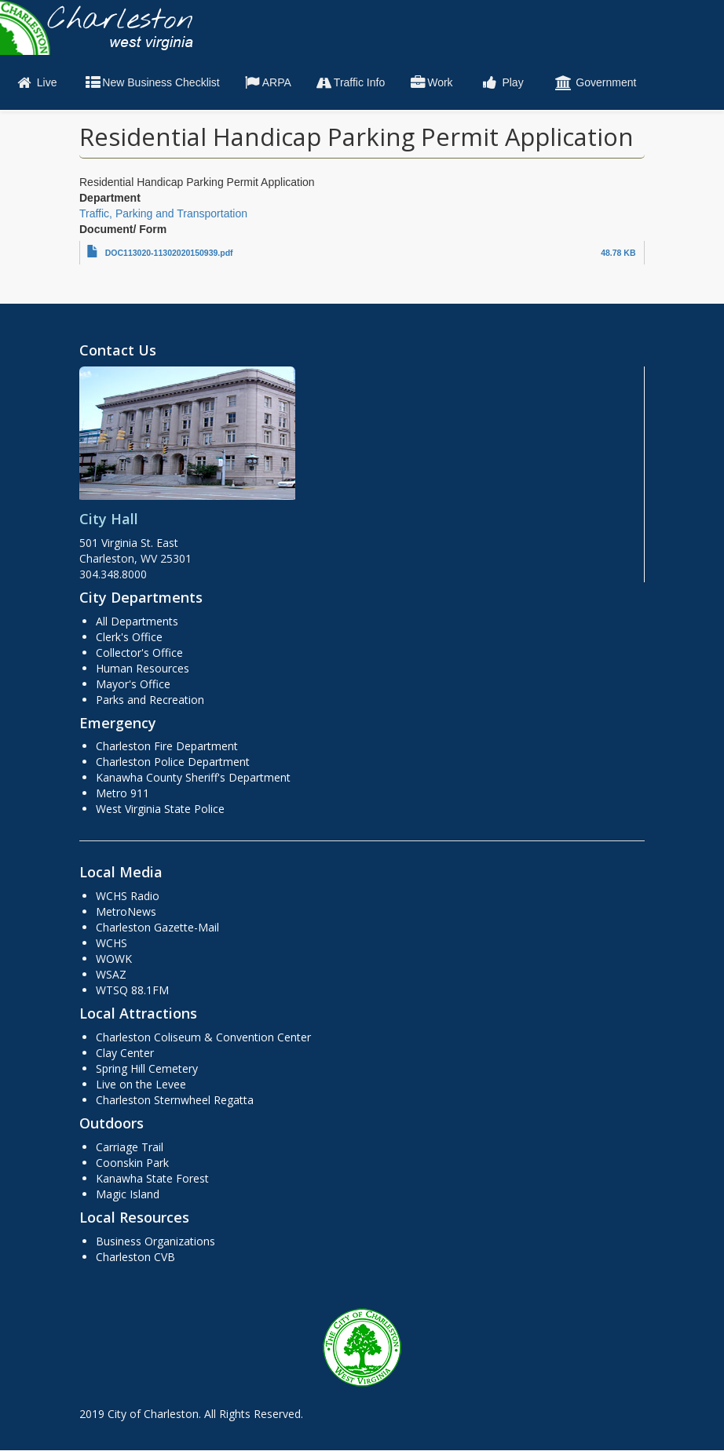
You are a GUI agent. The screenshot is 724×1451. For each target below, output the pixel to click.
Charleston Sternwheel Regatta (175, 1099)
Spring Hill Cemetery (147, 1068)
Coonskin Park (132, 1162)
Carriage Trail (129, 1146)
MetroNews (126, 911)
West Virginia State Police (160, 808)
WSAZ (111, 974)
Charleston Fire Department (167, 745)
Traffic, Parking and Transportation (163, 213)
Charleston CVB (135, 1256)
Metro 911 (122, 793)
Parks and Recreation (150, 699)
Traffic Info (350, 82)
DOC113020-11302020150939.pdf (169, 252)
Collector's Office (139, 652)
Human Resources (142, 668)
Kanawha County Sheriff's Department (193, 777)
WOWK (114, 958)
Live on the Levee (141, 1084)
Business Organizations (155, 1241)
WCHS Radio (127, 895)
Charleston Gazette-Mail (157, 927)
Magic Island (127, 1194)
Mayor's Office (133, 683)
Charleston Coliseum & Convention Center (203, 1037)
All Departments (137, 621)
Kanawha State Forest (152, 1178)
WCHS (111, 942)
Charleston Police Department (173, 761)
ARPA (267, 82)
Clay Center (125, 1052)
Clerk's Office (129, 636)
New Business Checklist (151, 82)
